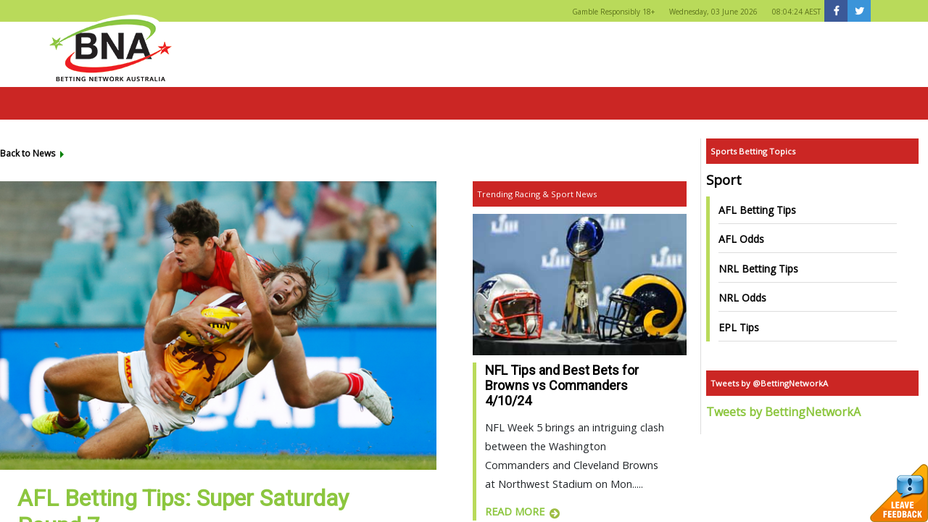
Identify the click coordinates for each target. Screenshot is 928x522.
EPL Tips (738, 327)
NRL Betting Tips (758, 269)
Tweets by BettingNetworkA (783, 412)
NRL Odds (742, 297)
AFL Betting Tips (757, 210)
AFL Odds (741, 239)
